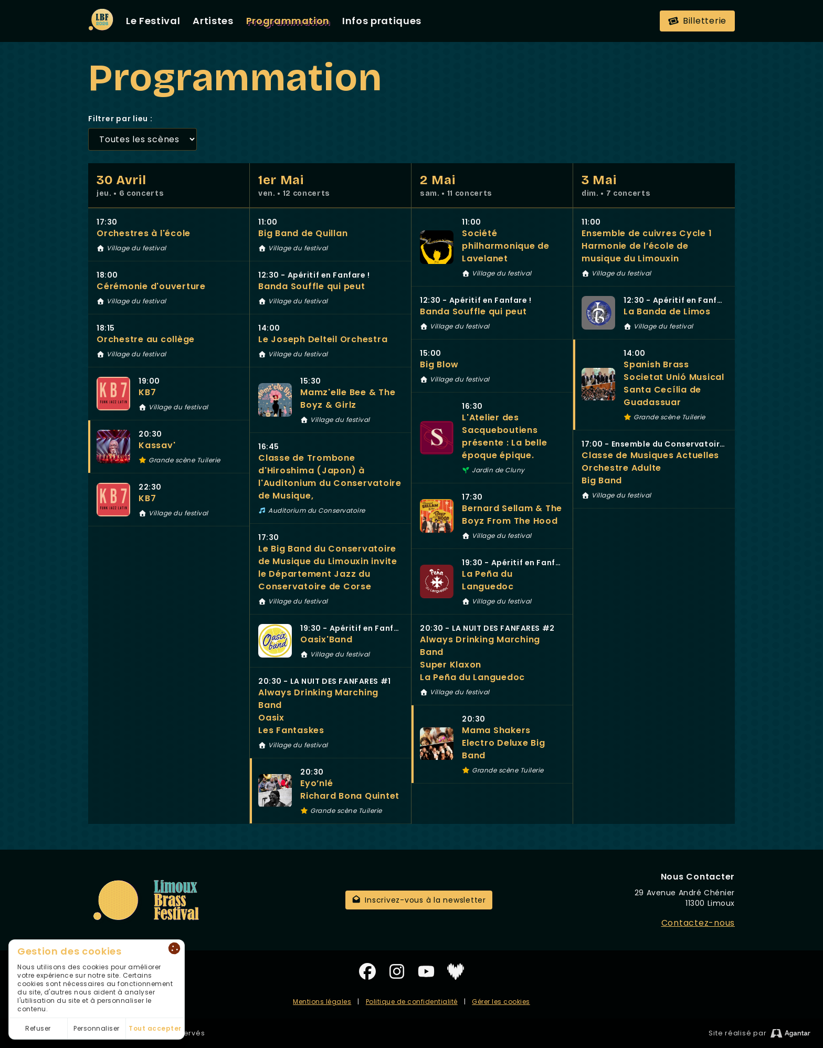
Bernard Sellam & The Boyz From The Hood (512, 514)
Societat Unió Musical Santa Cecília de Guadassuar (674, 389)
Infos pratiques (381, 20)
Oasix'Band (326, 639)
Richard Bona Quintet (349, 796)
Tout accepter (155, 1028)
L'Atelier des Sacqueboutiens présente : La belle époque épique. (504, 436)
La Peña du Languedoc (488, 580)
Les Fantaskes (291, 730)
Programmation (288, 20)
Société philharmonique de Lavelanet (506, 245)
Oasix (271, 718)
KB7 (147, 392)
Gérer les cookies (501, 1002)
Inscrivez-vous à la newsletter (419, 900)
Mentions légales (322, 1002)
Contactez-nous (698, 923)
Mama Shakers (496, 730)
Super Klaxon (450, 665)
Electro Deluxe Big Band (503, 749)
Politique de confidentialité (412, 1002)
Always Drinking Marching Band (318, 698)
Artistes (213, 20)
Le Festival (153, 20)
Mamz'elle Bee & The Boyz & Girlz (347, 398)
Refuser (38, 1028)
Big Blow (439, 364)
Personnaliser (96, 1028)
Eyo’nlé (316, 783)
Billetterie (696, 21)
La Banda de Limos (667, 311)
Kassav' (157, 445)
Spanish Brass (656, 364)
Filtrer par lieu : (120, 118)
